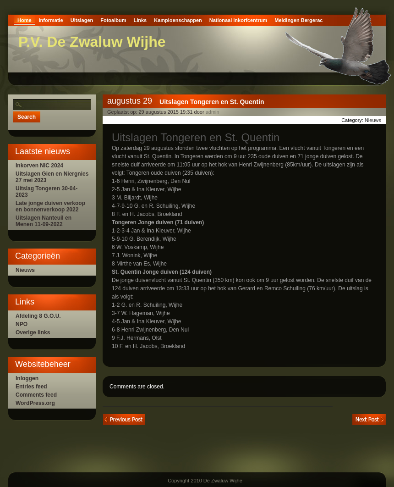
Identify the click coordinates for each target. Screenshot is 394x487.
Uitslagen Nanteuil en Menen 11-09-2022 (43, 221)
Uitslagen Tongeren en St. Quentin (211, 101)
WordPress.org (35, 403)
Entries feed (31, 386)
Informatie (51, 20)
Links (140, 20)
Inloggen (27, 378)
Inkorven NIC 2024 (39, 165)
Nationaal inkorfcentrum (238, 20)
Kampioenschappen (178, 20)
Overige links (33, 332)
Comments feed (36, 395)
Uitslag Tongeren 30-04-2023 (46, 191)
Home (24, 20)
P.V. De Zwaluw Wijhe (92, 41)
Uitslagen (82, 20)
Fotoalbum (113, 20)
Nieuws (25, 270)
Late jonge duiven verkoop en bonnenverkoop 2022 (50, 206)
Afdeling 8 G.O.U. (38, 316)
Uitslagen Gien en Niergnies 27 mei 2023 (52, 177)
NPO (21, 324)
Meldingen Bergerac (298, 20)
